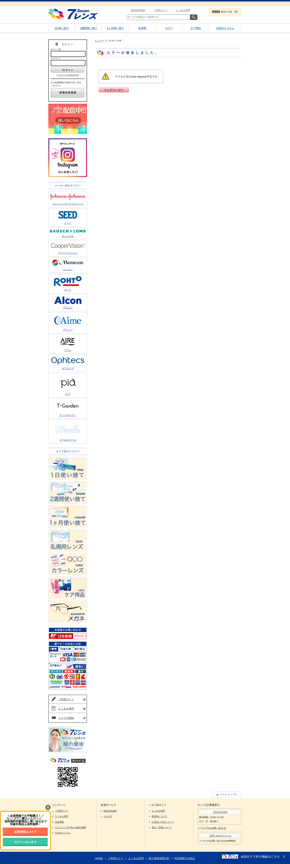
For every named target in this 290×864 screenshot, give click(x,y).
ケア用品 (196, 28)
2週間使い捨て (88, 28)
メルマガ (107, 816)
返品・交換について (162, 827)
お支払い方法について (163, 822)
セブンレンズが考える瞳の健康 (70, 827)
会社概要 (59, 822)
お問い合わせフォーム (220, 835)
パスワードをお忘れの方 (68, 75)
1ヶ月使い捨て (115, 28)
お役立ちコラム (225, 28)
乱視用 (142, 28)
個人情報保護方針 (159, 858)
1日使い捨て (62, 28)
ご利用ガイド (160, 10)
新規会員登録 (138, 10)
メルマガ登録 (66, 717)
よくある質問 (183, 10)
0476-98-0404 (220, 812)
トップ (98, 40)
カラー (169, 28)
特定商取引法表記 (184, 858)
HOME (99, 858)
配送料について (159, 816)
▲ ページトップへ (227, 794)
